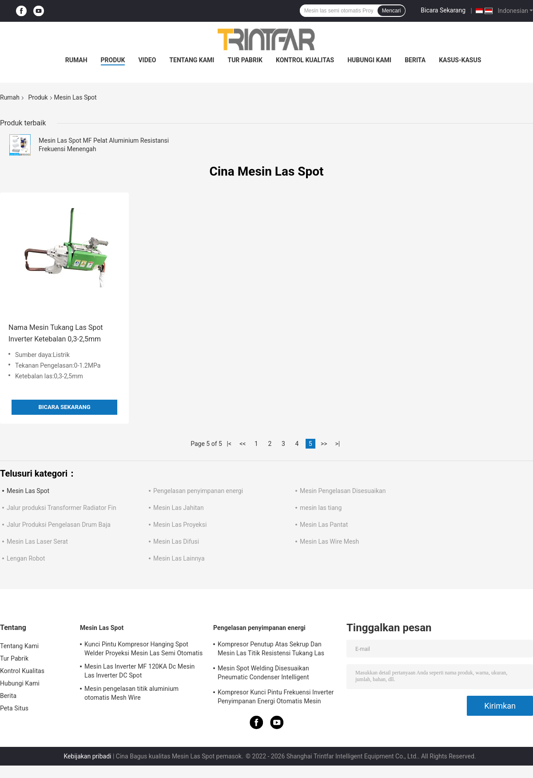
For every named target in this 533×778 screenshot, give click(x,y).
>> (324, 443)
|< (229, 443)
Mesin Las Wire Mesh (329, 541)
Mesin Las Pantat (324, 524)
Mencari (391, 11)
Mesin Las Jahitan (178, 507)
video (147, 60)
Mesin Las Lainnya (179, 558)
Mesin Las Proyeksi (180, 524)
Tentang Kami (191, 60)
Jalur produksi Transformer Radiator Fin (61, 507)
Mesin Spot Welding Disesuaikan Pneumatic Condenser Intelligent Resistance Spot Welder (263, 674)
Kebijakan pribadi (87, 756)
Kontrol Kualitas (305, 60)
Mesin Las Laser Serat (37, 541)
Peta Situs (14, 708)
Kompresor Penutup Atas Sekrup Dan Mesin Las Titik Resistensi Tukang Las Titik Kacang (271, 650)
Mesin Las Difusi (176, 541)
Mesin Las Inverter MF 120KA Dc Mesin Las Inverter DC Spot (139, 671)
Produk (113, 60)
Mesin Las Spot (28, 490)
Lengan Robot (26, 558)
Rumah (76, 60)
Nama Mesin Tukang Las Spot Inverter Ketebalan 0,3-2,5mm (55, 333)
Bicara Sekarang (443, 10)
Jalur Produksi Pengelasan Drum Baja (59, 524)
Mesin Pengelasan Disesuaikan (343, 490)
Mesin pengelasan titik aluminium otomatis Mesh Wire (131, 693)
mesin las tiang (321, 507)
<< (242, 443)
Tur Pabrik (245, 60)
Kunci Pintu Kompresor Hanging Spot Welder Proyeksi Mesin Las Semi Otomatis (143, 649)
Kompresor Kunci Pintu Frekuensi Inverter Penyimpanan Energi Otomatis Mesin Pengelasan (276, 698)
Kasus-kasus (460, 60)
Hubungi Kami (369, 60)
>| (337, 443)
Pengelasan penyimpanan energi (198, 490)
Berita (415, 60)
